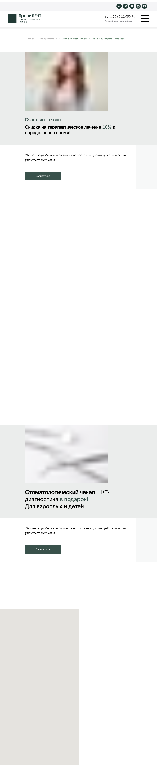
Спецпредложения (48, 39)
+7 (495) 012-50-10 (119, 16)
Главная (30, 39)
